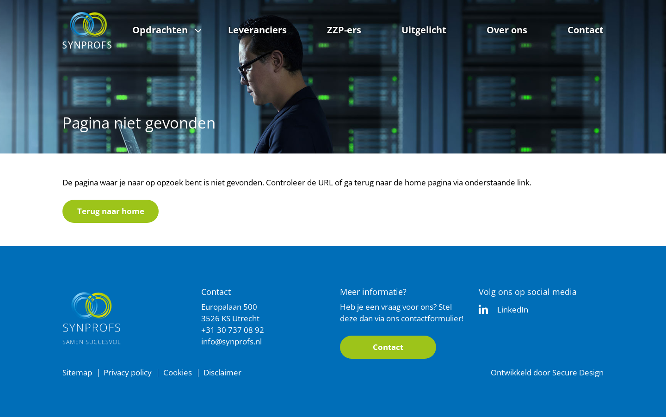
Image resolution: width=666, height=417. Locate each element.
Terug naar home (110, 211)
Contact (585, 30)
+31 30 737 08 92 (232, 330)
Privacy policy (128, 372)
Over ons (507, 30)
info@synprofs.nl (231, 341)
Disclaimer (222, 372)
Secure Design (578, 372)
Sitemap (77, 372)
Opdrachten (160, 30)
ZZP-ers (344, 30)
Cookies (177, 372)
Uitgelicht (423, 30)
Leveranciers (257, 30)
